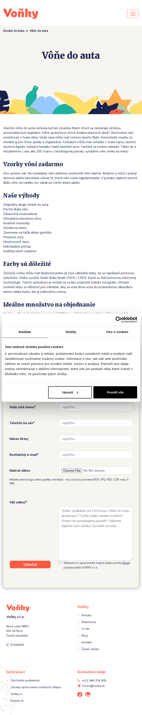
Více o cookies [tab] (117, 332)
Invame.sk (17, 701)
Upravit (70, 392)
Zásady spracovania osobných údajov (36, 687)
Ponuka (86, 615)
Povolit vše (115, 392)
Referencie (89, 622)
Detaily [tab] (71, 332)
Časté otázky (90, 649)
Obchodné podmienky (25, 680)
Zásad (126, 563)
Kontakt (87, 642)
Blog (85, 636)
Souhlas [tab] (25, 332)
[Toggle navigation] (133, 14)
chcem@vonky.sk (93, 686)
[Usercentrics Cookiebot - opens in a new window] (118, 319)
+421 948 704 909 (93, 681)
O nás (86, 629)
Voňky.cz (16, 694)
